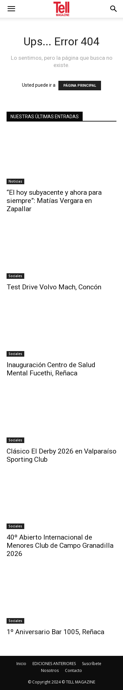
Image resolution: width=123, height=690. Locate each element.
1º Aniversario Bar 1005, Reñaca (55, 632)
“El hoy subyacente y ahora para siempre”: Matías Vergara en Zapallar (54, 201)
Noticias (15, 181)
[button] (114, 9)
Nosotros (50, 670)
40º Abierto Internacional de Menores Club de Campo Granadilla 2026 (60, 545)
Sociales (15, 276)
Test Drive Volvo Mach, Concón (54, 287)
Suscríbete (91, 663)
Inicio (21, 663)
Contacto (73, 670)
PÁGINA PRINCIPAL (79, 85)
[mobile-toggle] (11, 9)
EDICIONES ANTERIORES (54, 663)
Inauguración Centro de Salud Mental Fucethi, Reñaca (51, 369)
